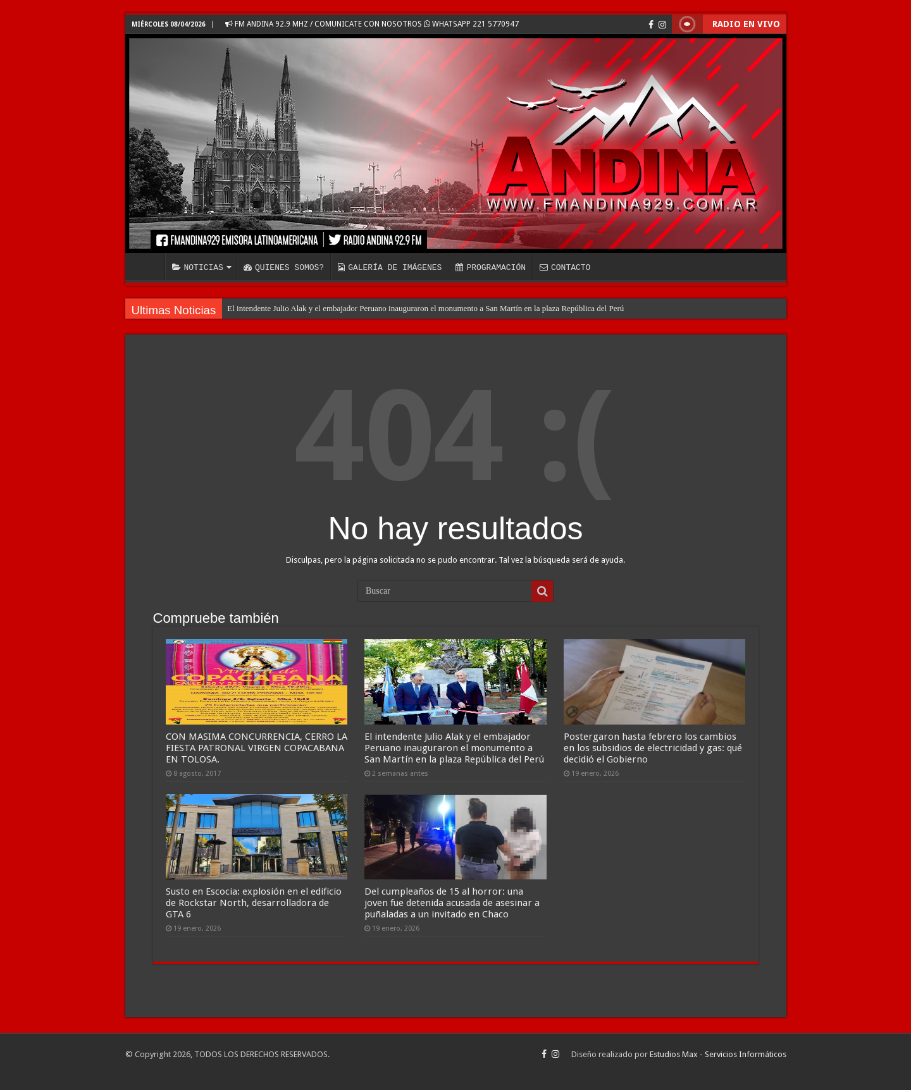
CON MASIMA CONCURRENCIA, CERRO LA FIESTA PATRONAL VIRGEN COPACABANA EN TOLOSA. (256, 748)
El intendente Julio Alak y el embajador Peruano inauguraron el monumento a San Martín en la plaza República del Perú (425, 308)
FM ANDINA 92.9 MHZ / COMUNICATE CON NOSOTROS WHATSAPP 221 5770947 (372, 24)
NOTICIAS (197, 267)
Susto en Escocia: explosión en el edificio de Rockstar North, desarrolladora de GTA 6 (254, 903)
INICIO (148, 266)
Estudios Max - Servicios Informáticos (718, 1054)
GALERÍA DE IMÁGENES (390, 267)
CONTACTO (565, 267)
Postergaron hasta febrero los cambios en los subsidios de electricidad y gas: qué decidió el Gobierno (653, 748)
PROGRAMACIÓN (491, 267)
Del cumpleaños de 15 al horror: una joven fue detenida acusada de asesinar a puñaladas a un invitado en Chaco (452, 903)
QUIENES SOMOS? (284, 267)
